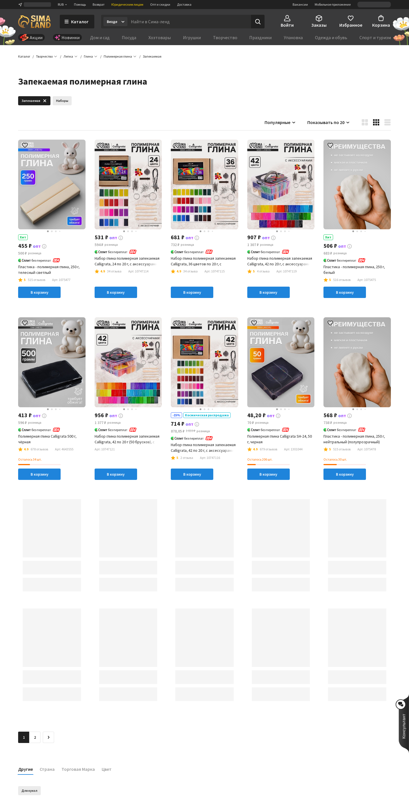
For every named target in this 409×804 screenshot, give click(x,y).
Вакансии (300, 4)
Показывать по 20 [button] (328, 122)
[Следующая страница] (48, 737)
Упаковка (293, 37)
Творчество (225, 37)
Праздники (260, 37)
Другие (25, 769)
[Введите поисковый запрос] (189, 21)
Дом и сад (100, 37)
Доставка (184, 4)
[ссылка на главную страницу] (34, 21)
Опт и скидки (160, 4)
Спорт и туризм (375, 37)
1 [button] (24, 737)
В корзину (39, 292)
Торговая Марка (78, 769)
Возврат (99, 4)
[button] (152, 56)
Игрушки (192, 37)
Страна (47, 769)
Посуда (129, 37)
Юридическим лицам (127, 4)
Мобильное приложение (333, 4)
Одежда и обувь (331, 37)
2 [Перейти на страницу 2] (35, 737)
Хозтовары (159, 37)
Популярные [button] (280, 122)
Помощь (80, 4)
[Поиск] (258, 21)
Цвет (107, 769)
